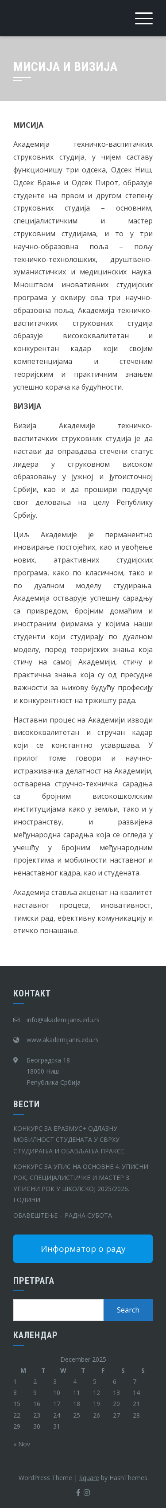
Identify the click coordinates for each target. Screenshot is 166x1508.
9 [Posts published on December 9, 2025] (35, 1392)
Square (89, 1477)
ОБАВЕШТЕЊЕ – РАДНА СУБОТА (62, 1215)
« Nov (21, 1444)
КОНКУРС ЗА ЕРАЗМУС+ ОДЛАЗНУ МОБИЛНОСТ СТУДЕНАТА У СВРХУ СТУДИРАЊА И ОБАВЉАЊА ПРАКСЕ (68, 1139)
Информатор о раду (83, 1248)
